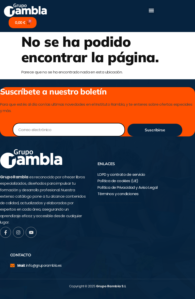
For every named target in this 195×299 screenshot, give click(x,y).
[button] (151, 10)
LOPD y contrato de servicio (121, 174)
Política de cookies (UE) (118, 180)
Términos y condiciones (118, 193)
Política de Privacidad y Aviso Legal (127, 187)
